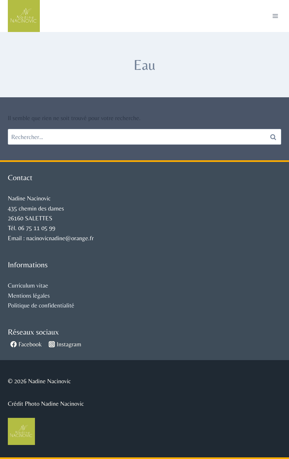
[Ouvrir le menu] (275, 16)
